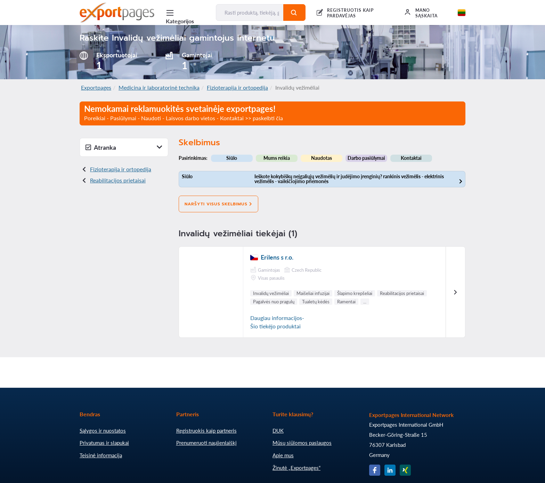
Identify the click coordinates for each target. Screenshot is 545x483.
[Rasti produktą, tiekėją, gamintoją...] (250, 12)
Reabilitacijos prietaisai (118, 180)
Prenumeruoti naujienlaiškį (206, 443)
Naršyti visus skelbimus (218, 204)
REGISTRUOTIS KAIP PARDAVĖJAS (350, 13)
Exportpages (96, 87)
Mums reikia (276, 158)
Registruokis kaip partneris (206, 430)
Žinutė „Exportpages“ (296, 468)
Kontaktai (411, 158)
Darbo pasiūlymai (366, 158)
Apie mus (283, 455)
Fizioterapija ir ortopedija (237, 87)
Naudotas (321, 158)
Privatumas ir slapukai (104, 443)
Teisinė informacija (101, 455)
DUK (278, 430)
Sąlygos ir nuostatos (103, 430)
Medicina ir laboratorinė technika (159, 87)
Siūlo (231, 158)
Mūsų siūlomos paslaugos (302, 443)
